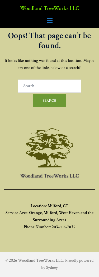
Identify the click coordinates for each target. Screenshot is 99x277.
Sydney (52, 267)
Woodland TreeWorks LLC (49, 8)
